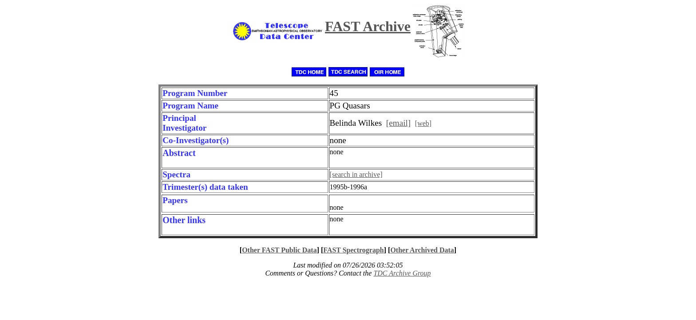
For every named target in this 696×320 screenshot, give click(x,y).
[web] (423, 123)
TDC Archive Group (402, 273)
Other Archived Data (422, 250)
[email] (398, 123)
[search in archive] (356, 174)
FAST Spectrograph (353, 250)
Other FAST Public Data (279, 250)
